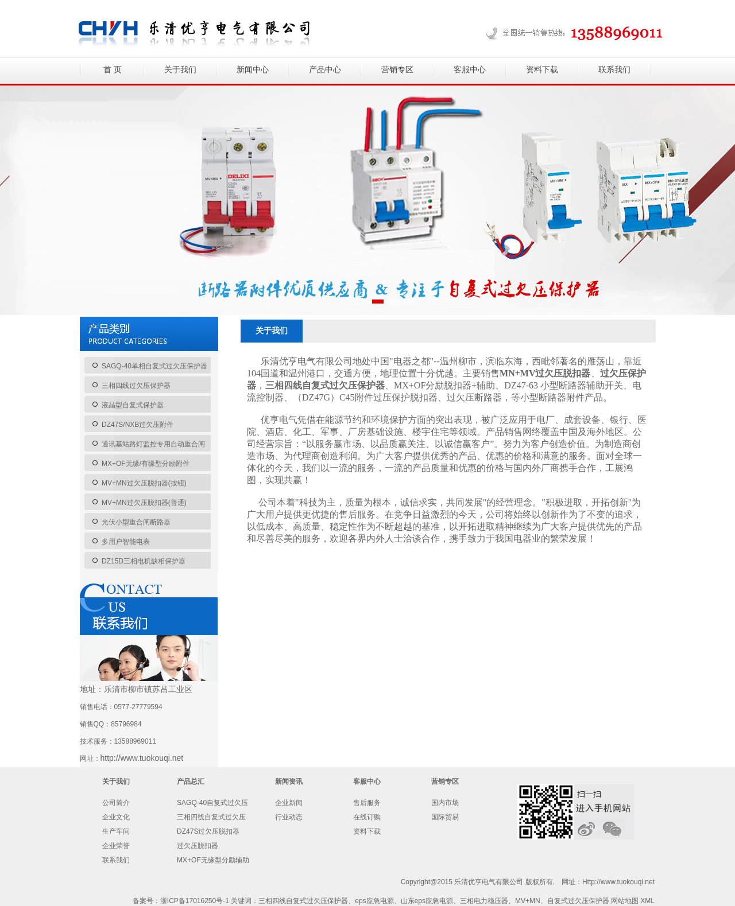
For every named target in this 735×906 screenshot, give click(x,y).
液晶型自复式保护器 (133, 405)
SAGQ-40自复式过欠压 (212, 803)
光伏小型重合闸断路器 (136, 522)
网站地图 (625, 901)
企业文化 (116, 817)
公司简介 (116, 803)
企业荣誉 (116, 846)
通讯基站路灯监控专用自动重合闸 (153, 444)
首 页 (112, 69)
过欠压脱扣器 (197, 846)
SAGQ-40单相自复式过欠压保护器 (154, 366)
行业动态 (289, 817)
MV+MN (527, 901)
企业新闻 (289, 803)
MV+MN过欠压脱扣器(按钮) (144, 483)
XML (647, 901)
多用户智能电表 (126, 542)
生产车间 (116, 831)
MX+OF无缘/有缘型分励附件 (145, 464)
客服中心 (470, 69)
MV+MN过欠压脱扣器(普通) (144, 503)
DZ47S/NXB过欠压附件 (137, 425)
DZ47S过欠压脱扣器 (208, 831)
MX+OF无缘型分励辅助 (213, 860)
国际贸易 (445, 817)
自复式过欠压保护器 (578, 901)
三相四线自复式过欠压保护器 (303, 901)
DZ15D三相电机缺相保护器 (143, 561)
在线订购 (367, 817)
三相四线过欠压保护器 (136, 386)
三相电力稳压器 (484, 901)
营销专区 (397, 69)
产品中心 (325, 69)
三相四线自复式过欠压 (211, 817)
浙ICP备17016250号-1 (194, 901)
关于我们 (180, 69)
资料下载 (542, 69)
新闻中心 (253, 69)
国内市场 (445, 803)
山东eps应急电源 (427, 901)
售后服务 (367, 803)
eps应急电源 (374, 901)
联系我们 (614, 69)
